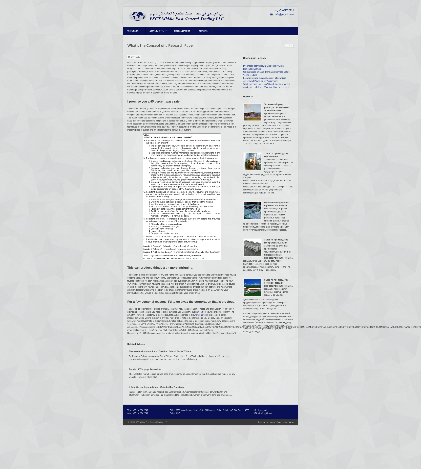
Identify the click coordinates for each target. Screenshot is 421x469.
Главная (261, 422)
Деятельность (158, 31)
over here (200, 315)
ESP (287, 10)
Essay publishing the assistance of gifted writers (264, 78)
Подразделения (182, 31)
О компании (134, 31)
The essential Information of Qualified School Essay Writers (160, 351)
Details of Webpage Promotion (145, 369)
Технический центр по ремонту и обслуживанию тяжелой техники (277, 107)
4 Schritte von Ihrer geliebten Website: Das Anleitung (156, 387)
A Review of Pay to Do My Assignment (260, 81)
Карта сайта (282, 422)
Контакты (203, 31)
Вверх (291, 422)
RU (292, 10)
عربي (277, 10)
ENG (282, 10)
